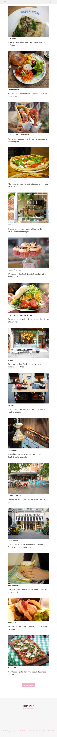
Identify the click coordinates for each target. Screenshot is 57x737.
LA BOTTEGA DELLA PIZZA (17, 180)
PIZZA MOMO (13, 668)
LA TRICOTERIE (13, 89)
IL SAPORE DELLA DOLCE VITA (19, 135)
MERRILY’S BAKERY (15, 270)
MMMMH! (11, 405)
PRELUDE (11, 225)
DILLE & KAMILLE (14, 540)
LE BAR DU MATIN (14, 495)
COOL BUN (12, 622)
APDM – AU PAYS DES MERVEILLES (20, 315)
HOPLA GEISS (12, 38)
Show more (28, 685)
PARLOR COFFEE (14, 585)
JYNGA (10, 360)
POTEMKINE (12, 450)
